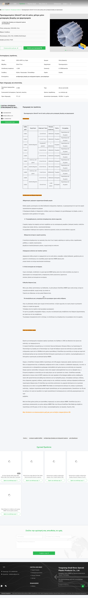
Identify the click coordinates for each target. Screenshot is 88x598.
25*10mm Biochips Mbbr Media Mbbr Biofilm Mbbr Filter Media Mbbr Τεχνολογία (10, 476)
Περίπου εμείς (32, 3)
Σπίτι (15, 3)
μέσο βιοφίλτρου (73, 438)
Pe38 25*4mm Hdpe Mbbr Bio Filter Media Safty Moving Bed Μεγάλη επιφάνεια (32, 476)
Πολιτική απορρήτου (6, 593)
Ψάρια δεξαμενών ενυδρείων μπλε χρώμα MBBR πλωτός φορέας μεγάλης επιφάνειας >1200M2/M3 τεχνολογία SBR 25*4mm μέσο (10, 510)
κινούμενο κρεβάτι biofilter (35, 438)
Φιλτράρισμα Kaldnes (15, 9)
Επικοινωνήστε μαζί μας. (11, 48)
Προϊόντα (22, 3)
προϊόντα (7, 9)
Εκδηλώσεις (57, 3)
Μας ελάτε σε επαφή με (43, 4)
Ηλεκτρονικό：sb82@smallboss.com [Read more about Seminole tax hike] (10, 574)
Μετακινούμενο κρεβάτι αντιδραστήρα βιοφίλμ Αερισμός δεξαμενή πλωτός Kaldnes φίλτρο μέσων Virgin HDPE (77, 476)
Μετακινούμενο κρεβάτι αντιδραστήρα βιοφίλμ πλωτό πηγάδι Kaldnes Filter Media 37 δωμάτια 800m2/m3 (55, 476)
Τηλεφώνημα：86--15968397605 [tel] (9, 571)
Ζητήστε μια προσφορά (34, 48)
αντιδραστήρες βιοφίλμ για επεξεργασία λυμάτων (56, 438)
